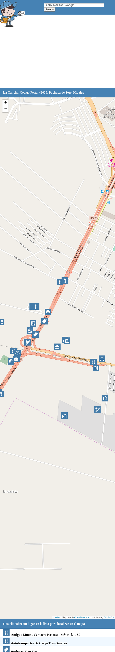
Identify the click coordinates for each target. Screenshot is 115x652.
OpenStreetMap (82, 617)
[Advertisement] (57, 58)
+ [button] (5, 103)
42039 (43, 92)
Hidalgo (78, 92)
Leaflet (56, 617)
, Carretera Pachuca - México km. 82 (41, 634)
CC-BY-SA (108, 617)
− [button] (5, 109)
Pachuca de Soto (60, 92)
